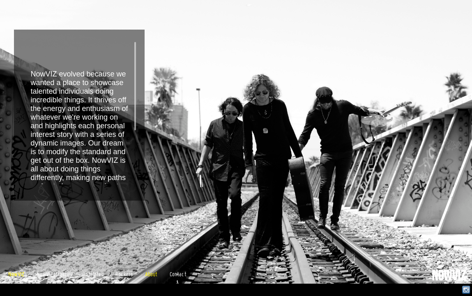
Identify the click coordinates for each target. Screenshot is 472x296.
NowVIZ (449, 276)
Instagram (466, 290)
